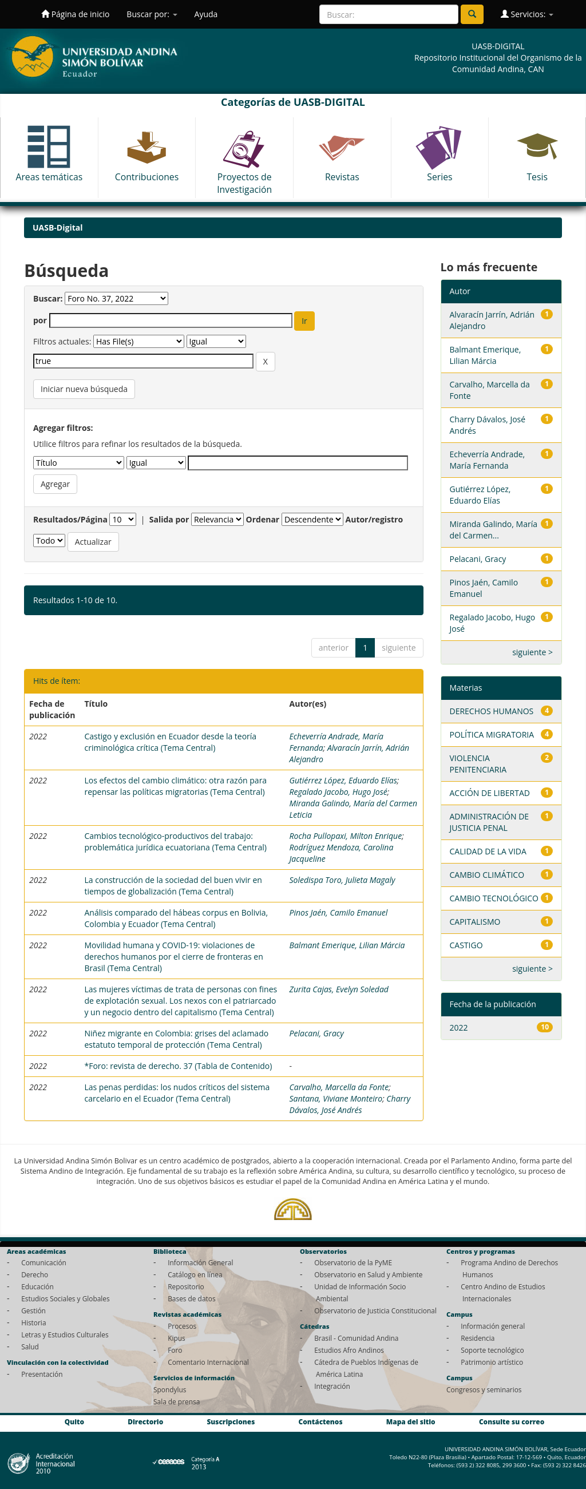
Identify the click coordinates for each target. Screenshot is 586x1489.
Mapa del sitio (410, 1422)
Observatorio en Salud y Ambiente (368, 1274)
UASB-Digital (58, 227)
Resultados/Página (70, 519)
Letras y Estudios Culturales (65, 1334)
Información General (200, 1262)
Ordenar (263, 519)
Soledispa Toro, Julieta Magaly (342, 879)
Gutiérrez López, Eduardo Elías (343, 780)
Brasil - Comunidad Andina (356, 1338)
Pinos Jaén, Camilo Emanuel (339, 912)
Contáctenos (321, 1422)
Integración (332, 1386)
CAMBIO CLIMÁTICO (487, 874)
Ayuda (206, 14)
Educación (37, 1286)
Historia (33, 1322)
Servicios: (527, 14)
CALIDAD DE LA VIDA (488, 851)
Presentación (41, 1374)
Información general (493, 1325)
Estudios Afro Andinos (349, 1350)
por (40, 320)
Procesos (182, 1325)
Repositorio (186, 1286)
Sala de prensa (176, 1401)
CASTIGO (466, 945)
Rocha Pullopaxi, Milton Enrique (346, 835)
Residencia (477, 1338)
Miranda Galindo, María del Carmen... (493, 529)
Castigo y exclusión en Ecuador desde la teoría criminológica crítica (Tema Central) (170, 742)
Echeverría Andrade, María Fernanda (487, 460)
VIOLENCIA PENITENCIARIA (478, 764)
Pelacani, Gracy (317, 1033)
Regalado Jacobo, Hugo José (338, 791)
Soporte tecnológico (492, 1350)
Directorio (145, 1422)
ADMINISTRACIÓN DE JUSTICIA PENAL (489, 822)
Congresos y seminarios (483, 1389)
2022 (459, 1027)
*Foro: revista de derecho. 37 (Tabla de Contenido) (178, 1065)
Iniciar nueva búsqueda (84, 388)
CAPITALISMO (475, 921)
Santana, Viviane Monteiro (336, 1098)
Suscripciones (231, 1422)
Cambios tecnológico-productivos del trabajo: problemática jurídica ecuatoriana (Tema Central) (175, 841)
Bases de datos (191, 1298)
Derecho (34, 1274)
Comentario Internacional (208, 1362)
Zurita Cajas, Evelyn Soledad (339, 989)
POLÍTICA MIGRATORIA (492, 734)
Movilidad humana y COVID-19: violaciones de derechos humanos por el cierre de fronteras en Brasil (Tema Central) (173, 956)
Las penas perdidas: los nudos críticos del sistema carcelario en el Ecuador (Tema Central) (177, 1093)
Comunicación (43, 1262)
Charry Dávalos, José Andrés (350, 1104)
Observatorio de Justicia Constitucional (375, 1310)
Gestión (33, 1310)
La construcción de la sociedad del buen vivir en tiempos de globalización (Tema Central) (173, 885)
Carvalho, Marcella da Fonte (339, 1087)
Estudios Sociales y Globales (65, 1298)
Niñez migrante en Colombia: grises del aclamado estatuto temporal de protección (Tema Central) (176, 1039)
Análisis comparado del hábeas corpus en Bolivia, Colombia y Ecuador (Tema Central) (176, 918)
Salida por (169, 519)
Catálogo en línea (195, 1274)
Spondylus (169, 1389)
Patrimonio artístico (492, 1362)
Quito (74, 1422)
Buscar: (48, 298)
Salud (30, 1346)
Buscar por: (151, 14)
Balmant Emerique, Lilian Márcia (347, 945)
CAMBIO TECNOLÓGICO (494, 898)
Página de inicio (75, 14)
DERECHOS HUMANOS (492, 711)
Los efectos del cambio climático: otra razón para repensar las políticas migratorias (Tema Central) (175, 786)
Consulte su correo (511, 1422)
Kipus (176, 1338)
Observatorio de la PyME (353, 1262)
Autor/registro (374, 519)
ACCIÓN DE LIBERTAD (490, 792)
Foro (175, 1350)
